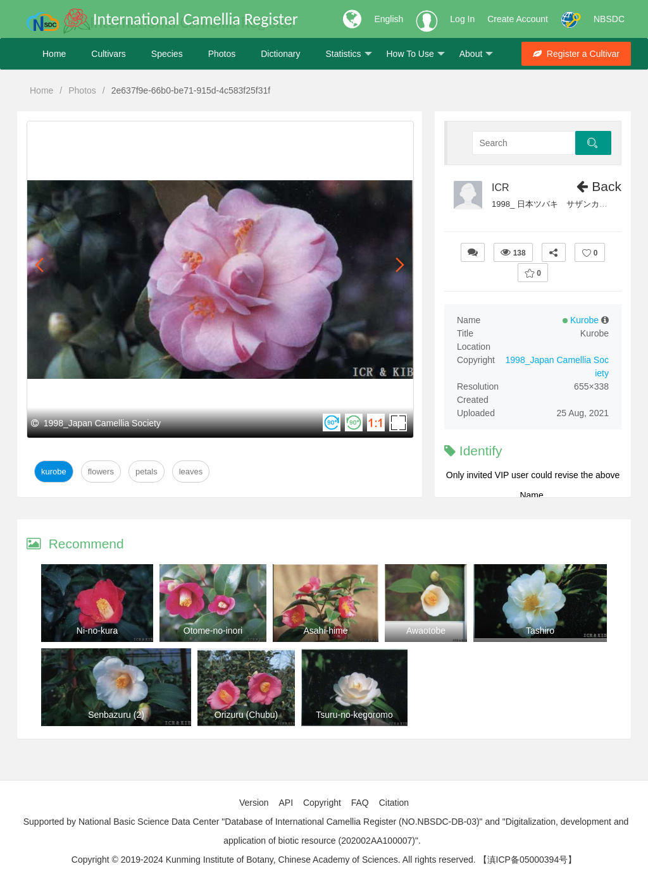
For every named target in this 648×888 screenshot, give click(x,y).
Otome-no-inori (213, 631)
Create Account (517, 19)
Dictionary (280, 54)
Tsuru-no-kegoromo (354, 715)
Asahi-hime (325, 631)
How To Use (416, 54)
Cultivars (108, 54)
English (388, 19)
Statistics (348, 54)
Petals (146, 471)
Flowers (101, 471)
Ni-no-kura (97, 631)
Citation (394, 803)
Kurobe (53, 471)
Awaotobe (426, 631)
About (476, 54)
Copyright (322, 803)
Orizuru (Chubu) (246, 715)
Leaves (191, 471)
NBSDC (609, 19)
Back (598, 186)
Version (254, 803)
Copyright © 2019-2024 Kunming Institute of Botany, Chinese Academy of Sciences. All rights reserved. (274, 859)
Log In (462, 19)
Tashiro (540, 631)
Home (54, 54)
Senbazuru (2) (116, 715)
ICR (500, 187)
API (285, 803)
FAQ (360, 803)
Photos (222, 54)
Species (167, 54)
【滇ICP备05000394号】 (527, 859)
